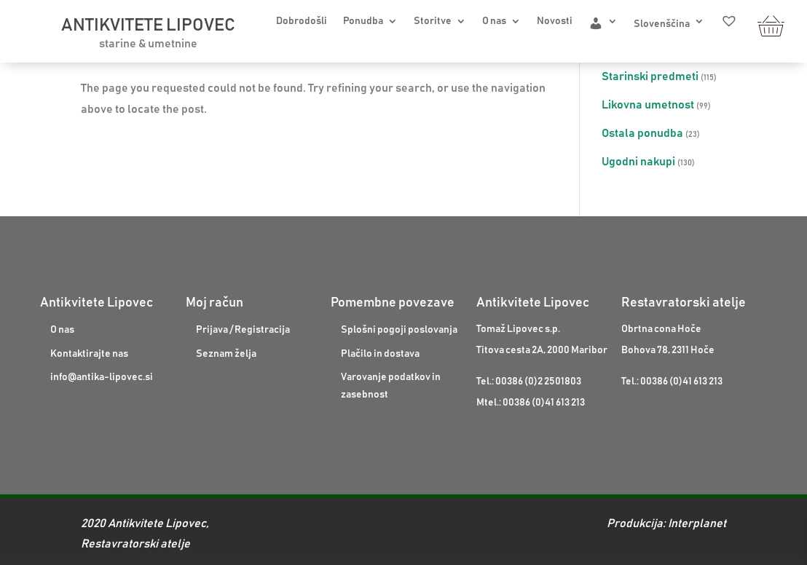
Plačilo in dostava (380, 354)
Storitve (433, 21)
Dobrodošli (301, 21)
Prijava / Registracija (243, 330)
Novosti (554, 21)
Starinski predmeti (650, 76)
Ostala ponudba (642, 133)
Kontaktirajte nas (89, 354)
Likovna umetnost (648, 105)
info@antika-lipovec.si (101, 377)
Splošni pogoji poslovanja (399, 330)
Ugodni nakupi (638, 161)
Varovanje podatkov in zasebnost (391, 386)
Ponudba (363, 21)
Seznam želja (226, 354)
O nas (494, 21)
